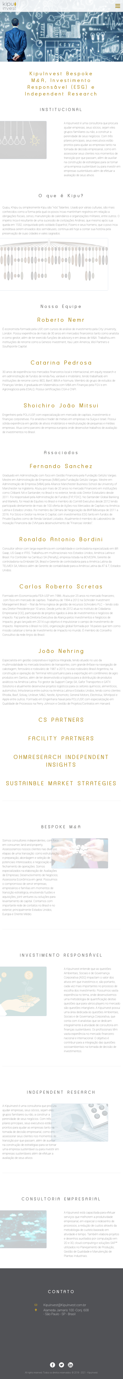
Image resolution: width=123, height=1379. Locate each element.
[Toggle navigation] (117, 6)
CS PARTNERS (62, 719)
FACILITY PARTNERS (62, 738)
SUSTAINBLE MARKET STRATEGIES (61, 783)
